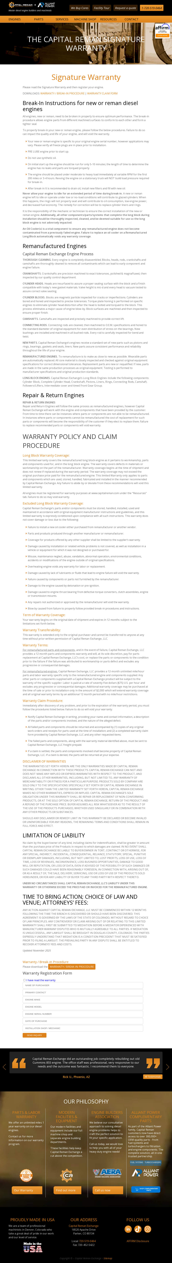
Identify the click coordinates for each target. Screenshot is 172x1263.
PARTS (38, 19)
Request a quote (125, 8)
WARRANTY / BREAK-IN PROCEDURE (62, 93)
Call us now (102, 1190)
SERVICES (62, 19)
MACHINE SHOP (85, 19)
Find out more (65, 1190)
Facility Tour (102, 8)
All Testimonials (153, 1076)
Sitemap (108, 1258)
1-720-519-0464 (152, 8)
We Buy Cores (79, 8)
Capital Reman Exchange (83, 1226)
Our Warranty (23, 1190)
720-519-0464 (87, 1241)
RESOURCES (108, 19)
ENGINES (15, 19)
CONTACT (132, 19)
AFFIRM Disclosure (138, 1241)
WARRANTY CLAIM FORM (102, 93)
